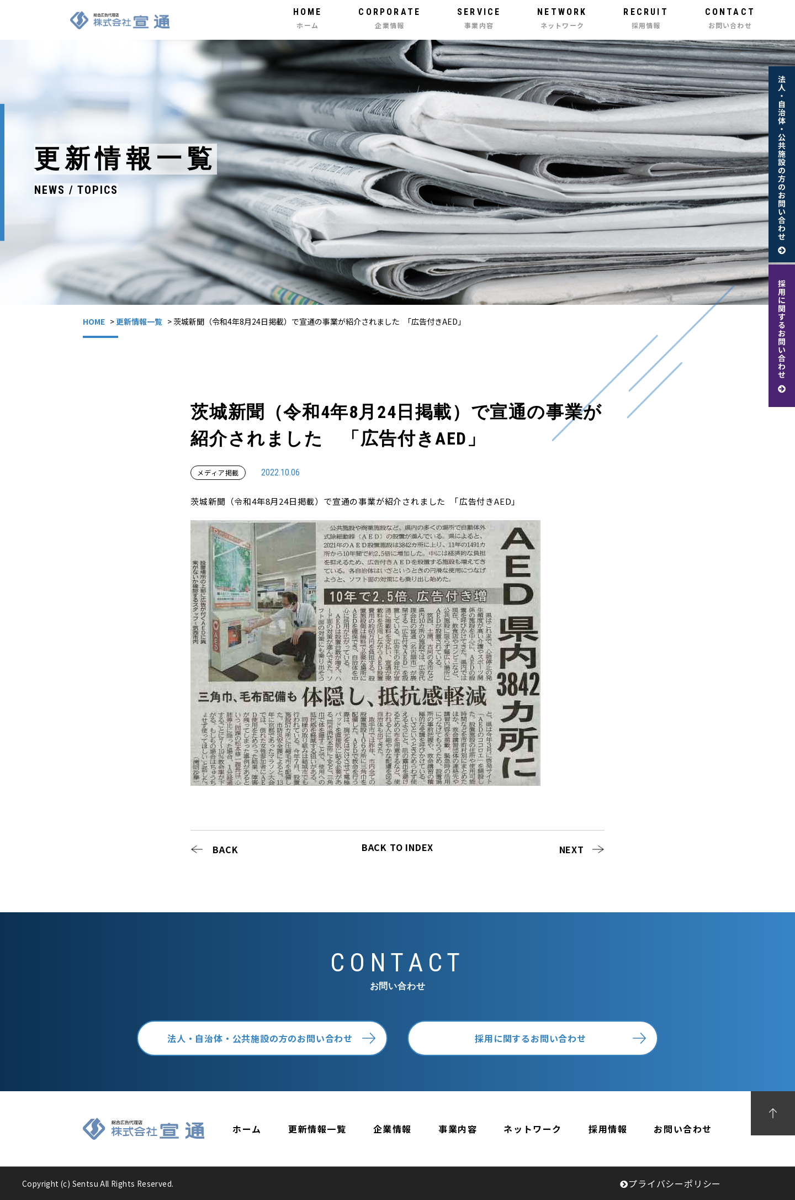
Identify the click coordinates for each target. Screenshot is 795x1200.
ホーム (247, 1128)
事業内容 (457, 1128)
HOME (94, 321)
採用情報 (608, 1128)
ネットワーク (533, 1128)
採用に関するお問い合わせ (530, 1038)
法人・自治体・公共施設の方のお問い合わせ (260, 1038)
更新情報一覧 (139, 321)
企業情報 (392, 1128)
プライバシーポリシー (670, 1183)
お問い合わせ (683, 1128)
